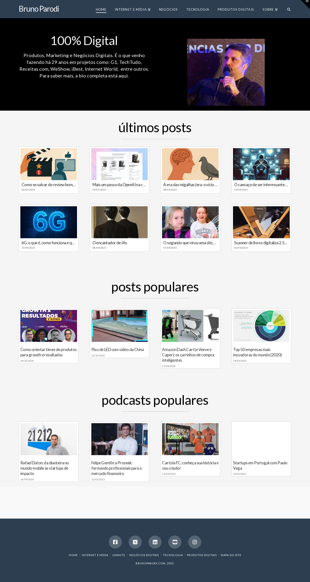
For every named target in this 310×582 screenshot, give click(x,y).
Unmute (118, 555)
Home (73, 555)
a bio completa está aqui (101, 75)
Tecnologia (173, 555)
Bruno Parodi (39, 9)
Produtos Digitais (202, 555)
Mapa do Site (231, 555)
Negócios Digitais (144, 555)
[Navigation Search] (286, 9)
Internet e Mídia (95, 555)
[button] (305, 4)
